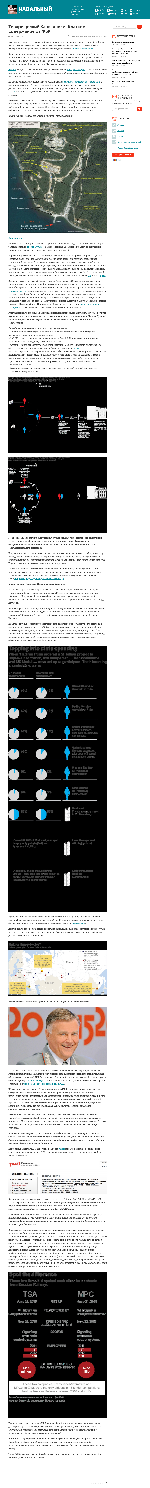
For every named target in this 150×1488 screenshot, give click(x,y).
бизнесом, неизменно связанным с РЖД (43, 1084)
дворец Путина (34, 247)
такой (62, 1149)
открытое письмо (17, 291)
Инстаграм (112, 14)
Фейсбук (99, 10)
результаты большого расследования (81, 82)
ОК (123, 10)
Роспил (118, 125)
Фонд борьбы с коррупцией (126, 142)
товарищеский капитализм (97, 36)
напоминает (79, 923)
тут (89, 275)
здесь (103, 275)
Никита (12, 69)
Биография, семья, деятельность (78, 11)
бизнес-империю (36, 1080)
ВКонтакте (112, 10)
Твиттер (99, 14)
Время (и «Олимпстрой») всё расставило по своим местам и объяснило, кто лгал (125, 51)
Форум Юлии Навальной (125, 148)
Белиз (76, 348)
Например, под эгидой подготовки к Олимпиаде (39, 578)
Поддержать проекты (123, 155)
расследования (81, 36)
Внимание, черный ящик (123, 42)
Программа (75, 14)
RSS (123, 14)
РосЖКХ (118, 136)
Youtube (134, 14)
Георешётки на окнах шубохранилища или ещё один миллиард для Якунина (125, 72)
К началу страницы (98, 1483)
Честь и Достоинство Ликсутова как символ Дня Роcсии (126, 61)
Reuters (72, 36)
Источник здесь (16, 238)
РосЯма (118, 131)
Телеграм (135, 10)
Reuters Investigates (83, 48)
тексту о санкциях (76, 69)
